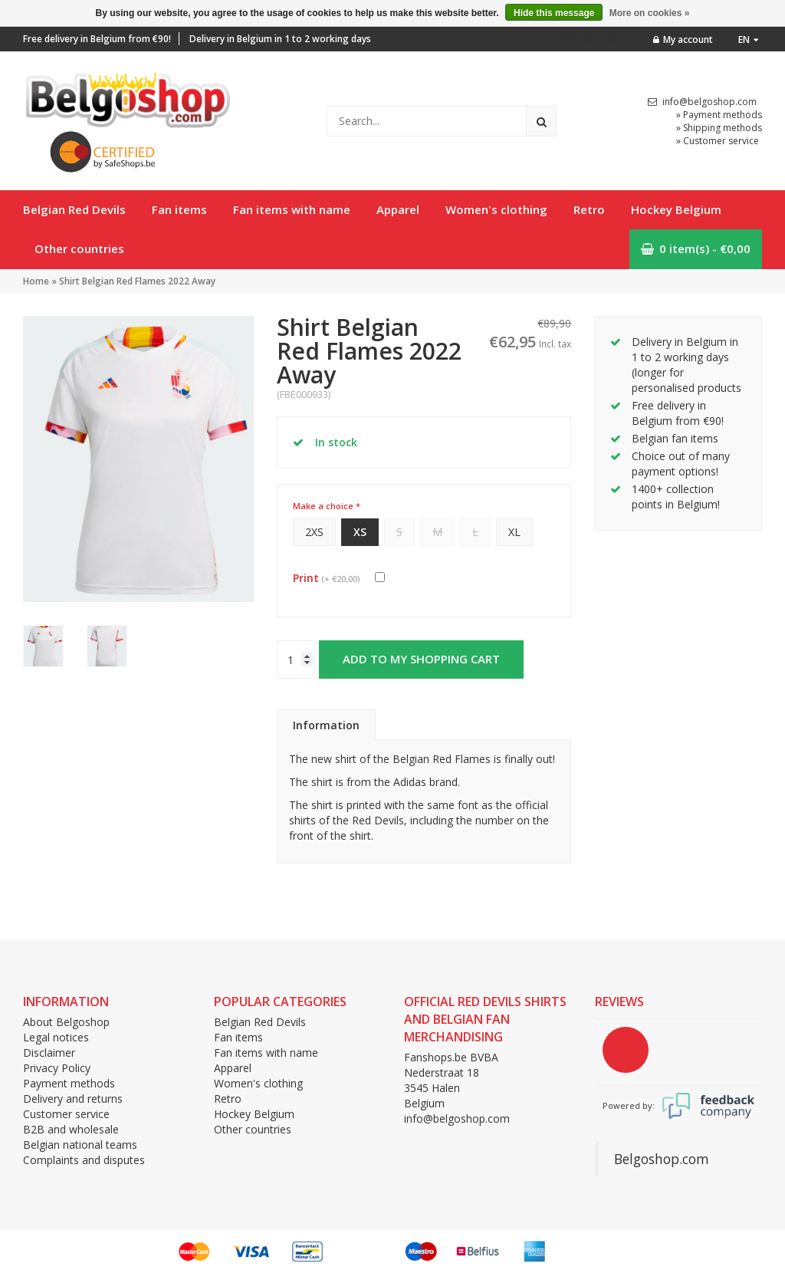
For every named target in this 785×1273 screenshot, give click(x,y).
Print (326, 578)
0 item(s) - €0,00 (696, 248)
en (748, 39)
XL (514, 532)
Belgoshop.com (661, 1159)
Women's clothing (496, 209)
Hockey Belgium (676, 209)
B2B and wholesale (71, 1129)
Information (326, 725)
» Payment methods (719, 114)
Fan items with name (291, 209)
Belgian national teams (80, 1144)
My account (683, 39)
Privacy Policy (56, 1068)
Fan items (179, 209)
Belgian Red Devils (74, 209)
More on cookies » (649, 13)
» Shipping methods (719, 127)
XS (359, 532)
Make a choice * (326, 506)
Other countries (79, 248)
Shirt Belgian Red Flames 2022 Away (137, 281)
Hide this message (554, 13)
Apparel (397, 209)
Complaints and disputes (84, 1160)
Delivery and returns (73, 1098)
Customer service (66, 1114)
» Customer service (717, 140)
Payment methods (69, 1083)
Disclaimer (49, 1052)
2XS (314, 532)
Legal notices (56, 1037)
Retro (589, 209)
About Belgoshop (66, 1022)
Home (36, 281)
